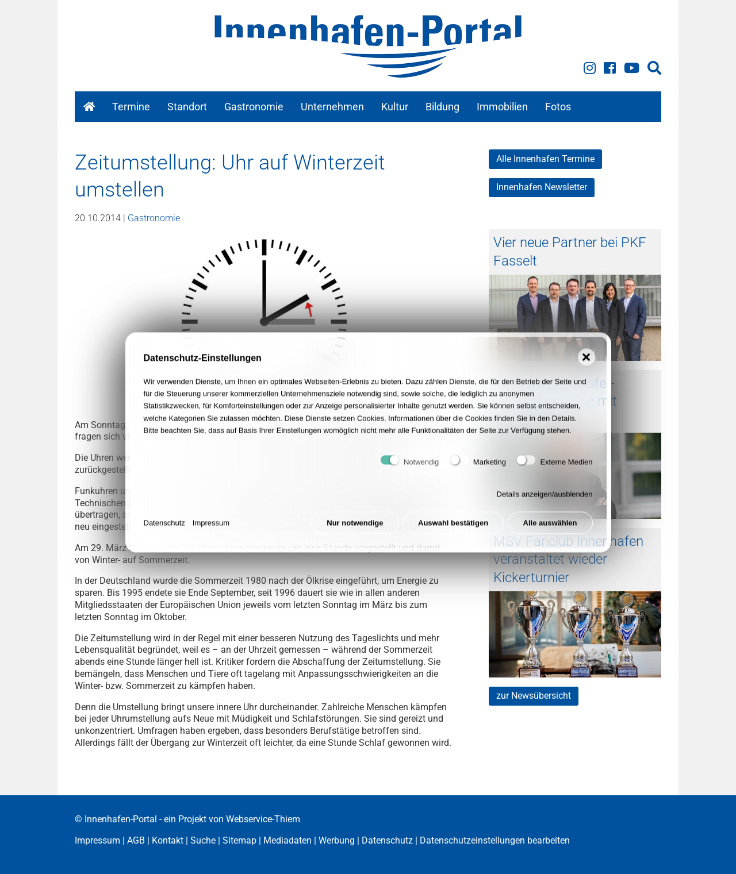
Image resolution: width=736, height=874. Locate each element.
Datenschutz (164, 526)
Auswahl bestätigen (453, 526)
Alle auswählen (550, 526)
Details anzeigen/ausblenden (545, 498)
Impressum (211, 526)
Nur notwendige (355, 526)
